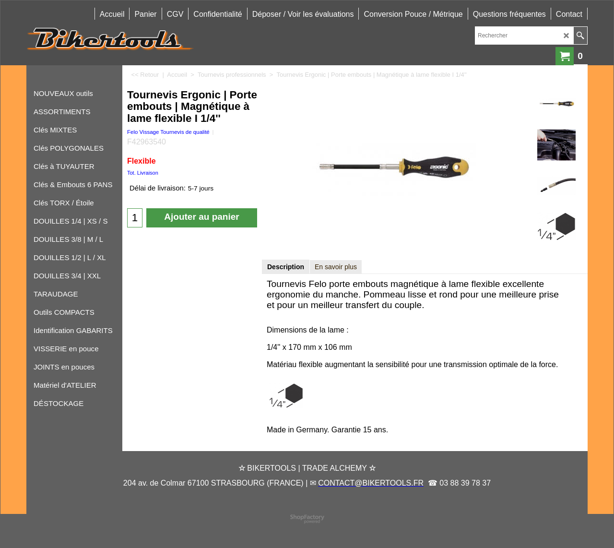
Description (285, 267)
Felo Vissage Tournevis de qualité (168, 132)
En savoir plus (336, 267)
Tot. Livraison (142, 173)
